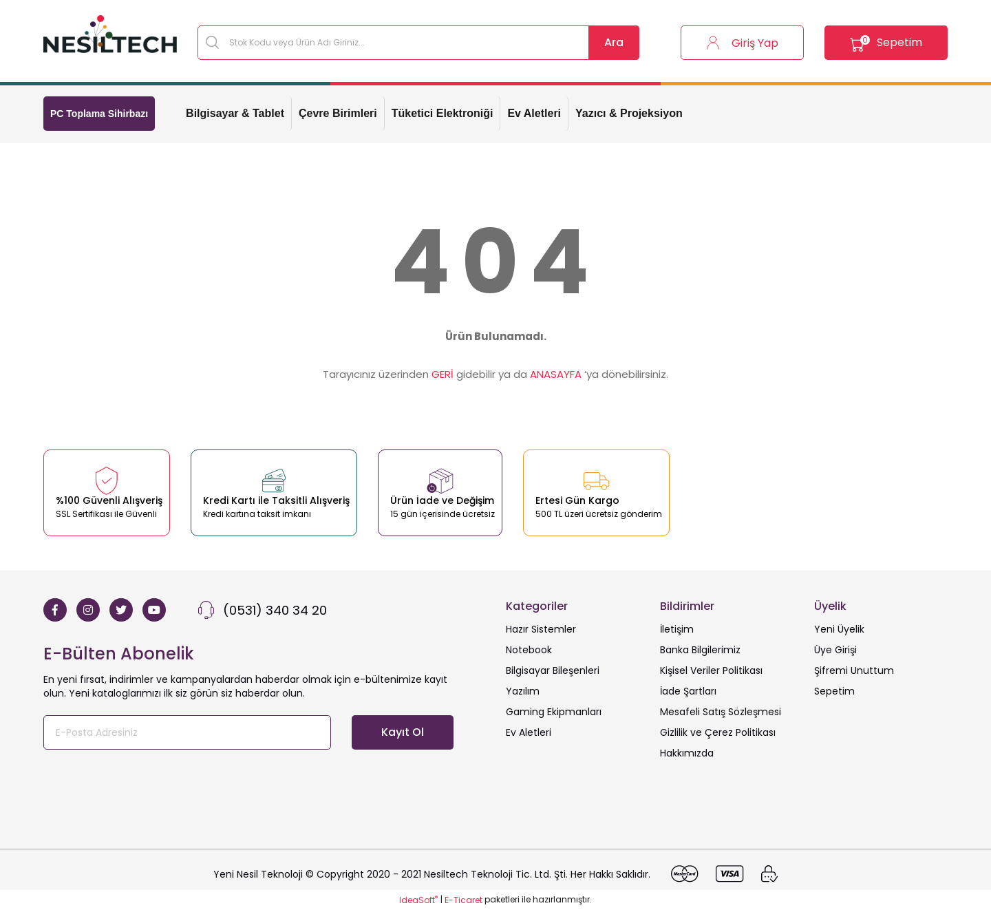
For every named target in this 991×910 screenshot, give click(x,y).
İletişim (677, 629)
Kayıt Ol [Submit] (402, 732)
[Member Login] (726, 42)
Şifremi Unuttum (854, 670)
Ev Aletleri (528, 732)
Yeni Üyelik (839, 629)
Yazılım (523, 691)
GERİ (442, 374)
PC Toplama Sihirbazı (99, 113)
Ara (614, 42)
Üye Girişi (835, 650)
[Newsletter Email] (187, 732)
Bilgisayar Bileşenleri (552, 670)
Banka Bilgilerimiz (700, 650)
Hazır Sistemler (541, 629)
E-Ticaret (463, 900)
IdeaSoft (418, 900)
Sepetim (834, 691)
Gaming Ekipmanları (553, 712)
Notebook (529, 650)
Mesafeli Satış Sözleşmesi (720, 712)
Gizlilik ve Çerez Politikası (718, 732)
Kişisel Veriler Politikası (711, 670)
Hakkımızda (687, 753)
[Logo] (110, 34)
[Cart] (881, 42)
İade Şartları (688, 691)
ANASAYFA (556, 374)
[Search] (418, 42)
